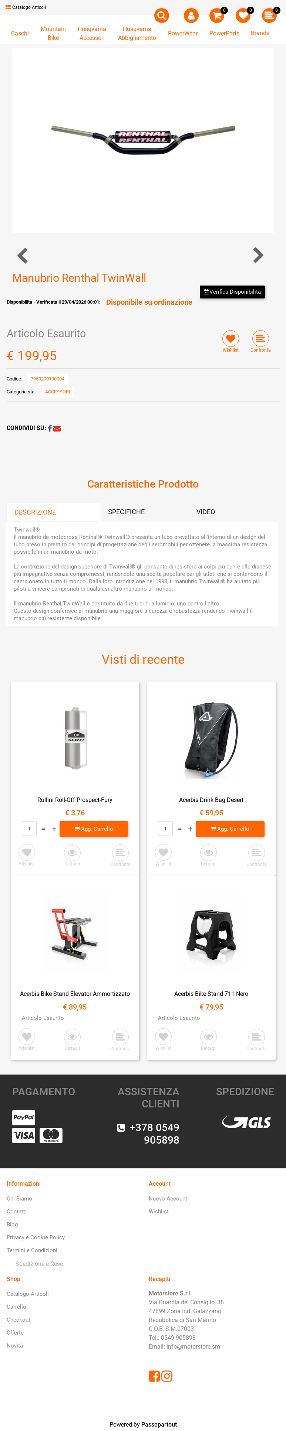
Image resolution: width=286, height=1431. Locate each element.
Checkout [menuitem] (18, 1319)
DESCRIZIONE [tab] (35, 512)
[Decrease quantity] (43, 829)
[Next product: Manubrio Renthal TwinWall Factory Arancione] (258, 255)
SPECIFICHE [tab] (126, 512)
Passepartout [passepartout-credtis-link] (159, 1424)
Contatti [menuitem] (17, 1211)
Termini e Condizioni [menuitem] (32, 1250)
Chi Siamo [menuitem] (19, 1198)
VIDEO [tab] (205, 512)
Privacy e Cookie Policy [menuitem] (36, 1237)
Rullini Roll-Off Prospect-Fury (74, 799)
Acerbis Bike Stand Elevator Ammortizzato (75, 993)
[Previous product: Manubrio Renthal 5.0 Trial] (23, 255)
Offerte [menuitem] (15, 1332)
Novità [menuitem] (15, 1345)
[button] (143, 139)
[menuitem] (38, 1263)
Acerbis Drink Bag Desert (211, 799)
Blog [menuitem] (12, 1224)
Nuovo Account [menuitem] (168, 1198)
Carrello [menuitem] (16, 1307)
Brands (260, 33)
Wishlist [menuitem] (159, 1211)
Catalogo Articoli (26, 7)
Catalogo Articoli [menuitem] (28, 1294)
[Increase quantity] (54, 829)
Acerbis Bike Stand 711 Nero (211, 993)
